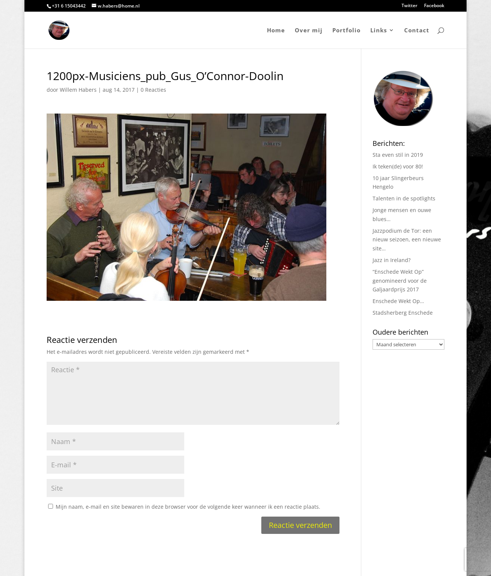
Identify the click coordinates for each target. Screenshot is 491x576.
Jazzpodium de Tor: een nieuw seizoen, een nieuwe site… (407, 239)
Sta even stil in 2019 (398, 154)
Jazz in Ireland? (392, 260)
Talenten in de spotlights (404, 198)
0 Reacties (153, 89)
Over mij (309, 30)
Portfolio (346, 30)
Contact (416, 30)
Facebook (434, 6)
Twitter (409, 6)
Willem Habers (78, 89)
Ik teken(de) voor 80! (398, 166)
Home (276, 30)
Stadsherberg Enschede (403, 312)
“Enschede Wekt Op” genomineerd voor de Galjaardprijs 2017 (400, 280)
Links (378, 30)
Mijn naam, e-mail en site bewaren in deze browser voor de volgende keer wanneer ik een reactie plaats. (188, 506)
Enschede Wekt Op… (398, 301)
